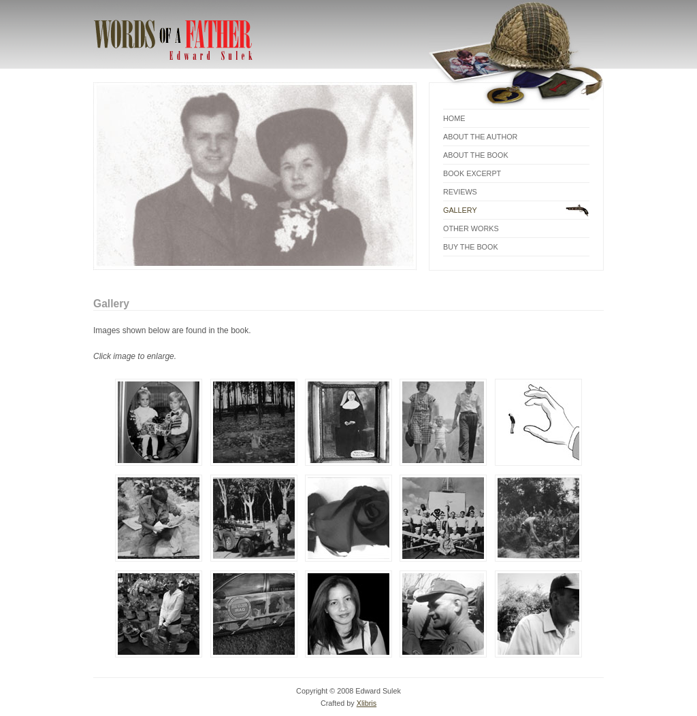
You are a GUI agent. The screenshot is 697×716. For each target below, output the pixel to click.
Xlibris (366, 703)
